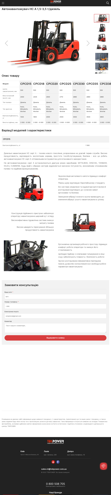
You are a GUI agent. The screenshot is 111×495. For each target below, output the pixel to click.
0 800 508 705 (55, 484)
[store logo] (55, 2)
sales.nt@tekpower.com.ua (54, 469)
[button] (6, 43)
